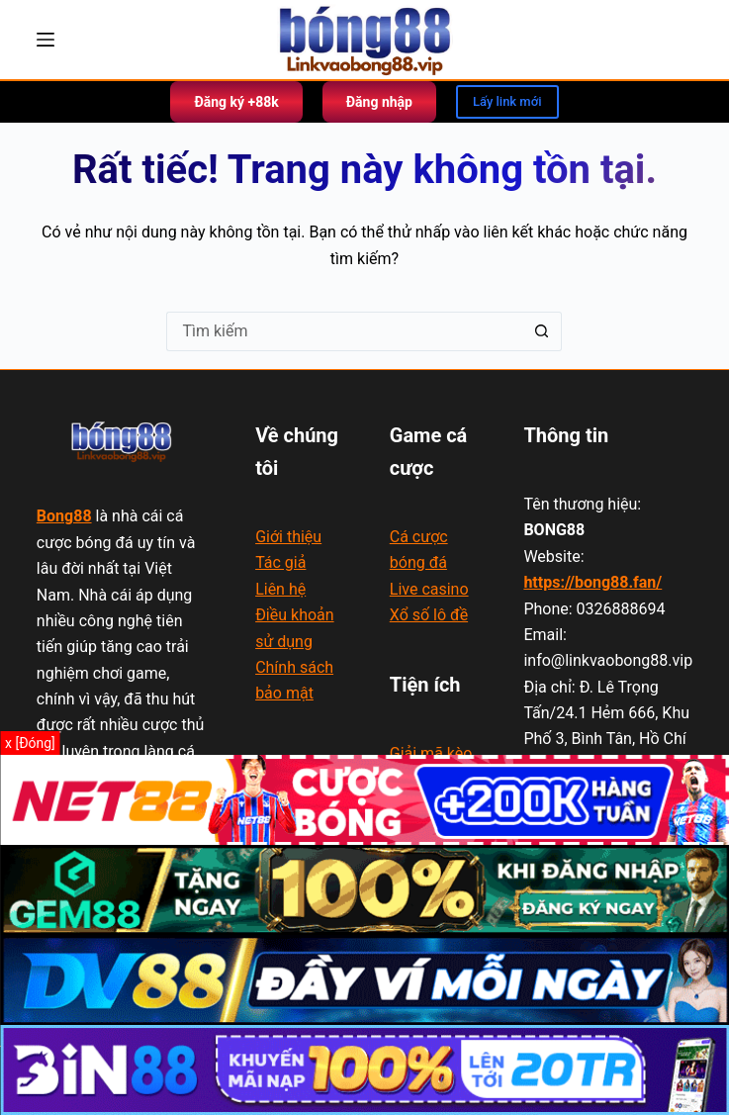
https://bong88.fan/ (592, 582)
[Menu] (45, 39)
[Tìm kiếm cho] (344, 331)
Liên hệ (280, 589)
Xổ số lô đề (429, 614)
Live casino (429, 589)
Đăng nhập (379, 102)
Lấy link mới (507, 101)
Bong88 (64, 516)
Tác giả (280, 562)
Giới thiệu (288, 536)
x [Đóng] (30, 743)
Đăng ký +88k (236, 102)
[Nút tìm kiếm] (542, 331)
